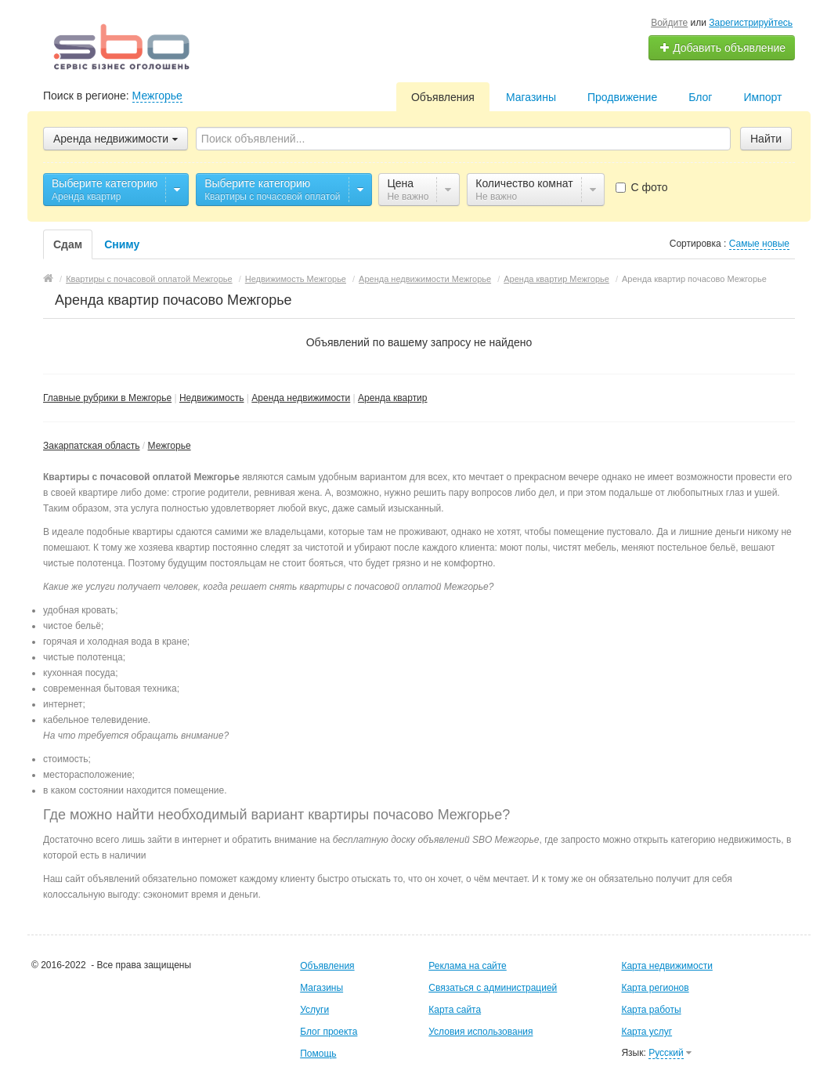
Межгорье (157, 95)
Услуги (314, 1009)
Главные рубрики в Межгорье (107, 397)
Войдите (669, 22)
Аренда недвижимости (300, 397)
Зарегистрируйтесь (751, 22)
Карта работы (651, 1009)
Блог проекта (328, 1031)
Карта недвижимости (666, 965)
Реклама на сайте (467, 965)
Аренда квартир (392, 397)
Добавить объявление (722, 48)
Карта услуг (646, 1031)
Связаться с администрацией (492, 987)
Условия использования (480, 1031)
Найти (766, 138)
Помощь (318, 1053)
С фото (642, 187)
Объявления (443, 97)
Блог (700, 97)
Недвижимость (211, 397)
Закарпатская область (91, 445)
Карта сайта (454, 1009)
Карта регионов (654, 987)
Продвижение (622, 97)
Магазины (531, 97)
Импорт (762, 97)
